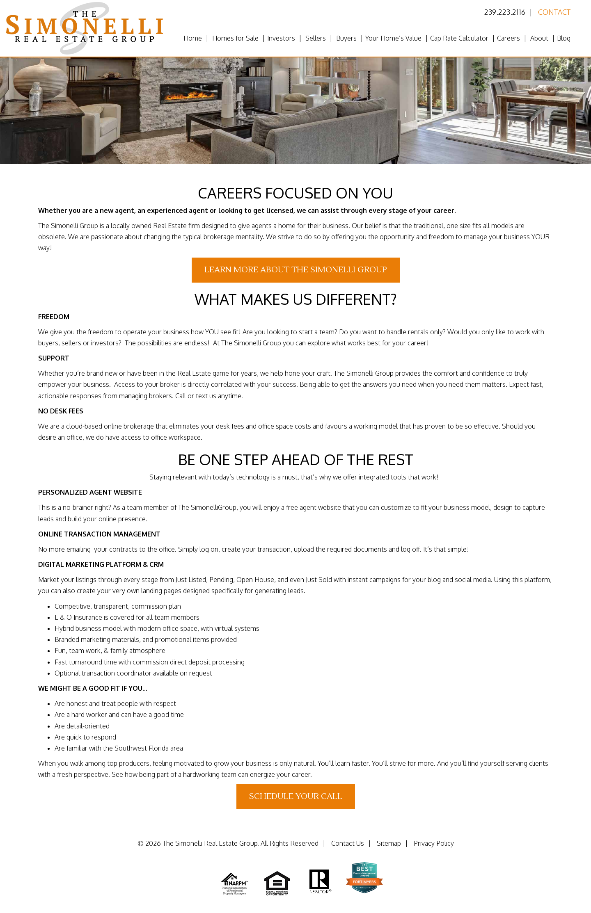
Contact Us (347, 843)
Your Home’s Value (393, 38)
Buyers (346, 38)
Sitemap (389, 843)
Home (192, 38)
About (539, 38)
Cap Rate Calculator (459, 38)
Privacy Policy (434, 843)
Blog (563, 38)
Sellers (315, 38)
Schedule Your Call (295, 796)
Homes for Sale (235, 38)
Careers (508, 38)
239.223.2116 (504, 11)
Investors (281, 38)
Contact (554, 11)
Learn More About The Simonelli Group (295, 270)
